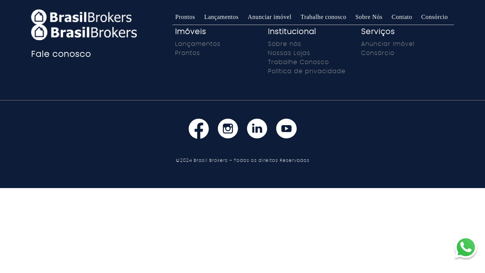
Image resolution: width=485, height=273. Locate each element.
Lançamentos (221, 17)
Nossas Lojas (289, 53)
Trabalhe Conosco (298, 62)
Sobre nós (284, 44)
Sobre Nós (369, 17)
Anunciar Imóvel (388, 44)
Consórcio (434, 17)
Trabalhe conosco (323, 17)
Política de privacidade (307, 71)
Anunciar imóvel (269, 17)
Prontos (185, 17)
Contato (402, 17)
